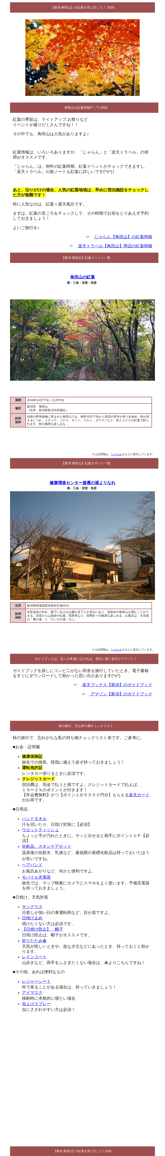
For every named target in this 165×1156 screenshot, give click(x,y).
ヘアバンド (32, 865)
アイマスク (32, 992)
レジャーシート (36, 981)
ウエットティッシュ (40, 830)
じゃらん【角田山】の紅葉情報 (122, 237)
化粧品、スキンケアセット (46, 846)
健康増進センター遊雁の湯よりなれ (82, 483)
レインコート (34, 957)
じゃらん (116, 454)
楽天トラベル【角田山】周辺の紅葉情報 (114, 246)
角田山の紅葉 (82, 277)
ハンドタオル (34, 818)
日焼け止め (32, 918)
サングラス (32, 907)
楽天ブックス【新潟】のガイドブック (116, 685)
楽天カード (139, 795)
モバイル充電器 (36, 877)
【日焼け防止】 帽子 (42, 929)
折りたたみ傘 (34, 940)
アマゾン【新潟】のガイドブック (120, 694)
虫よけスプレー (36, 1004)
